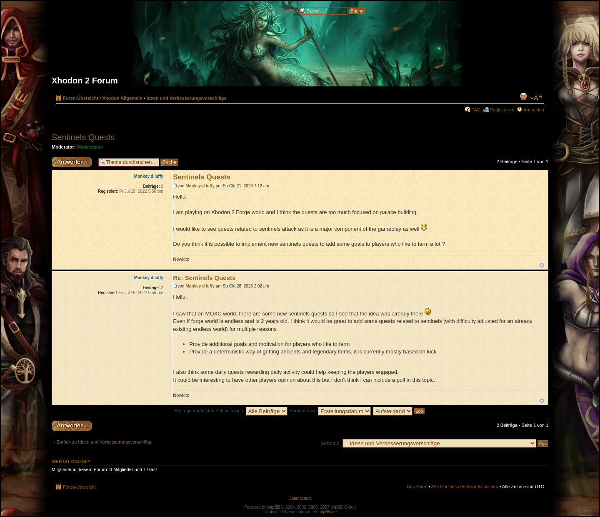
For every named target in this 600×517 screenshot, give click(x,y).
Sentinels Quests (83, 137)
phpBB (274, 507)
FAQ (475, 109)
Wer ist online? (71, 461)
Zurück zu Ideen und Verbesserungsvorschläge (104, 441)
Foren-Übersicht (80, 98)
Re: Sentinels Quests (204, 277)
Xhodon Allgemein (122, 98)
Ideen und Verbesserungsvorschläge (187, 98)
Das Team (417, 486)
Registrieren (502, 109)
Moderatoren (90, 146)
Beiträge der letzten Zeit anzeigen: (231, 410)
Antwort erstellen (73, 162)
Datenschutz (300, 498)
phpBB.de (327, 511)
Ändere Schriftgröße (536, 97)
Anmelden (533, 109)
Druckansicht (523, 96)
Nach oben (542, 265)
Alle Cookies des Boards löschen (464, 486)
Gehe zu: (329, 443)
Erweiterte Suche (280, 10)
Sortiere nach (330, 410)
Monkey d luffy (200, 186)
